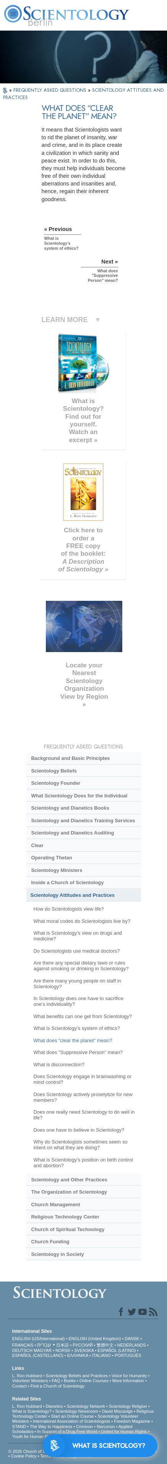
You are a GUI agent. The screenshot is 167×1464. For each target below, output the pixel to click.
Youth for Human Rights (34, 1436)
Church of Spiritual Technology (67, 1229)
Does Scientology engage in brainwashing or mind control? (82, 1079)
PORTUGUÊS (128, 1355)
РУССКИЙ (82, 1345)
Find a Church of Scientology (57, 1386)
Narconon (106, 1426)
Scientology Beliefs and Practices (76, 1375)
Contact (19, 1386)
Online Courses (94, 1380)
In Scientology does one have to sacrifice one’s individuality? (78, 1001)
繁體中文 (105, 1345)
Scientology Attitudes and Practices (73, 895)
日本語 (62, 1345)
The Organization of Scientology (69, 1192)
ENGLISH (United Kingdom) (94, 1338)
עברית (44, 1345)
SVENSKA (84, 1350)
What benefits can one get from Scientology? (82, 1016)
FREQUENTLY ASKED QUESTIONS (50, 90)
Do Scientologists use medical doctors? (76, 951)
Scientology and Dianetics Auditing (72, 833)
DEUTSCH (22, 1350)
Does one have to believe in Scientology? (78, 1130)
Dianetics (54, 1406)
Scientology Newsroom (77, 1411)
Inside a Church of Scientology (67, 882)
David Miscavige (117, 1411)
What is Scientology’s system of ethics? (76, 1028)
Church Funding (50, 1241)
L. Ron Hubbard (27, 1375)
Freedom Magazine (132, 1421)
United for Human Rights (124, 1431)
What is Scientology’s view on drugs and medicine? (77, 936)
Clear (37, 845)
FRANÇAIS (23, 1345)
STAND (19, 1426)
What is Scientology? (32, 1411)
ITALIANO (101, 1355)
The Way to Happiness (51, 1426)
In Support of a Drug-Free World (67, 1431)
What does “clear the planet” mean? (72, 1040)
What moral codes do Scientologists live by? (81, 921)
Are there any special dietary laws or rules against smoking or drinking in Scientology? (80, 965)
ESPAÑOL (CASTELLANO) (37, 1355)
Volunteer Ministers (30, 1380)
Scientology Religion (128, 1406)
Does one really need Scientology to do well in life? (84, 1115)
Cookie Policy (24, 1456)
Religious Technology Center (65, 1217)
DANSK (132, 1338)
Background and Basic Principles (70, 758)
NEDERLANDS (131, 1345)
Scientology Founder (55, 783)
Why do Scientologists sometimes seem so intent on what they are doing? (80, 1144)
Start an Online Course (72, 1416)
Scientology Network (86, 1406)
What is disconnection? (58, 1064)
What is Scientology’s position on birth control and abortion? (83, 1162)
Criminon (84, 1426)
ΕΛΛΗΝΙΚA (77, 1355)
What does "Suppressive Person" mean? (78, 1052)
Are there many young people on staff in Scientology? (77, 983)
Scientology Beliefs (54, 771)
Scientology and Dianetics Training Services (83, 820)
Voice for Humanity (129, 1375)
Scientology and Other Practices (69, 1180)
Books (70, 1380)
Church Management (55, 1204)
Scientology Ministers (56, 870)
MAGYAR (43, 1350)
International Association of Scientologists (71, 1421)
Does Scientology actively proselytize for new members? (82, 1097)
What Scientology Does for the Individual (79, 796)
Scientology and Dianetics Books (70, 808)
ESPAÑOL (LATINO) (116, 1350)
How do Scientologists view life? (68, 909)
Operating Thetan (51, 858)
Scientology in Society (57, 1254)
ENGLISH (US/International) (38, 1338)
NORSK (62, 1350)
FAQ (56, 1380)
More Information (128, 1380)
